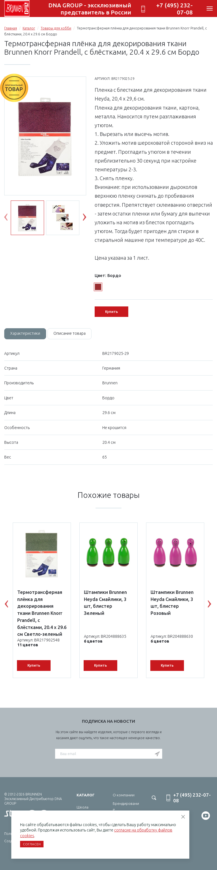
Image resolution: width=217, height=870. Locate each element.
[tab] (25, 333)
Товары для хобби (56, 28)
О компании (123, 795)
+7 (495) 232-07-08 (174, 8)
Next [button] (88, 218)
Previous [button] (10, 218)
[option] (45, 136)
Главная (10, 28)
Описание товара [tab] (69, 333)
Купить (111, 312)
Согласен (32, 844)
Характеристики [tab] (25, 333)
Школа (82, 807)
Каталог (29, 28)
